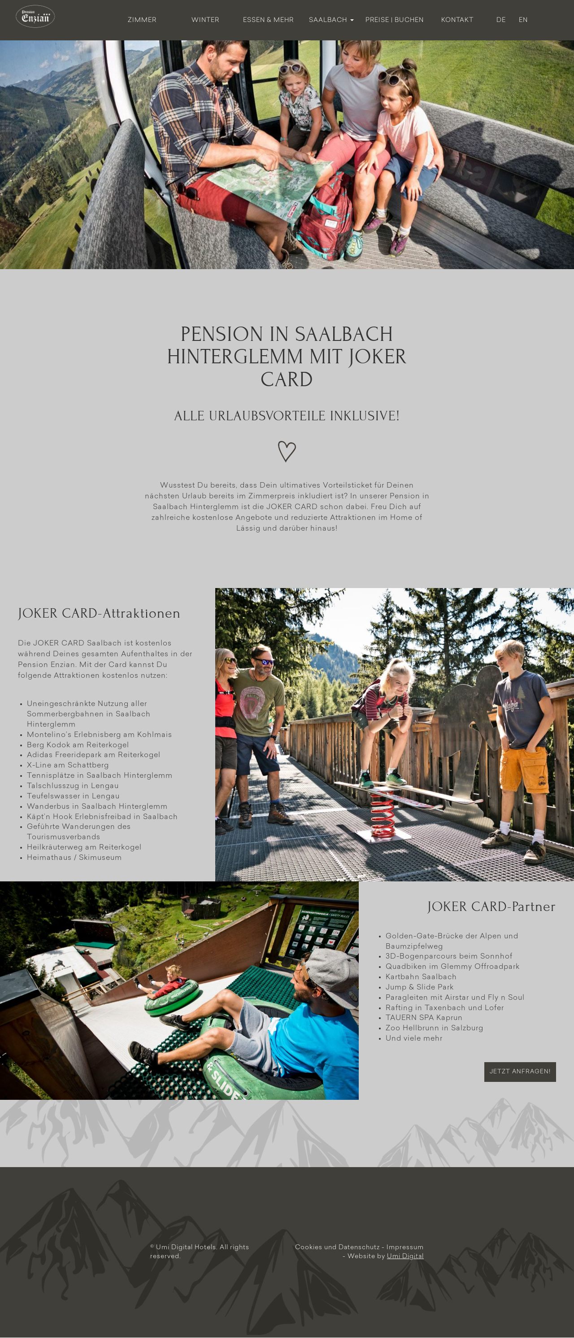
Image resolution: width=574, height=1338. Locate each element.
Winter (205, 20)
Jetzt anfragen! (520, 1072)
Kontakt (457, 20)
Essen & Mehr (268, 20)
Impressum (405, 1247)
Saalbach (331, 20)
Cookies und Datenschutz (338, 1247)
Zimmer (142, 20)
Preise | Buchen (394, 20)
